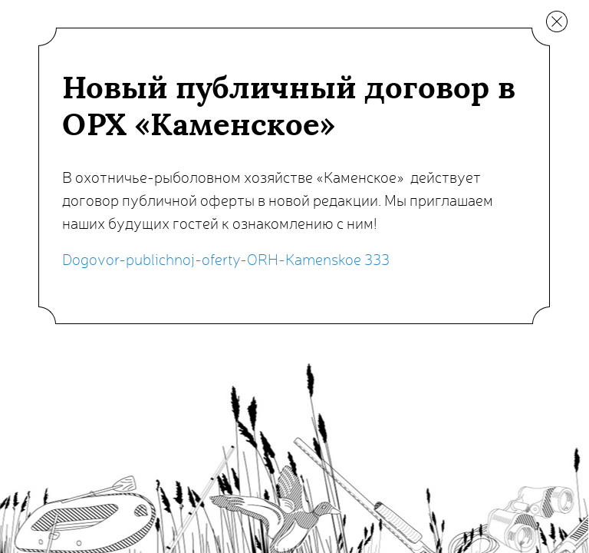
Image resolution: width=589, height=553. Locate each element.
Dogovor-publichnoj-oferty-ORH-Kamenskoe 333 (226, 258)
